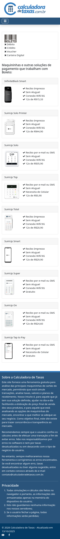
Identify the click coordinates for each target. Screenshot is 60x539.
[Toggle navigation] (5, 21)
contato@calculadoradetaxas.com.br (22, 474)
